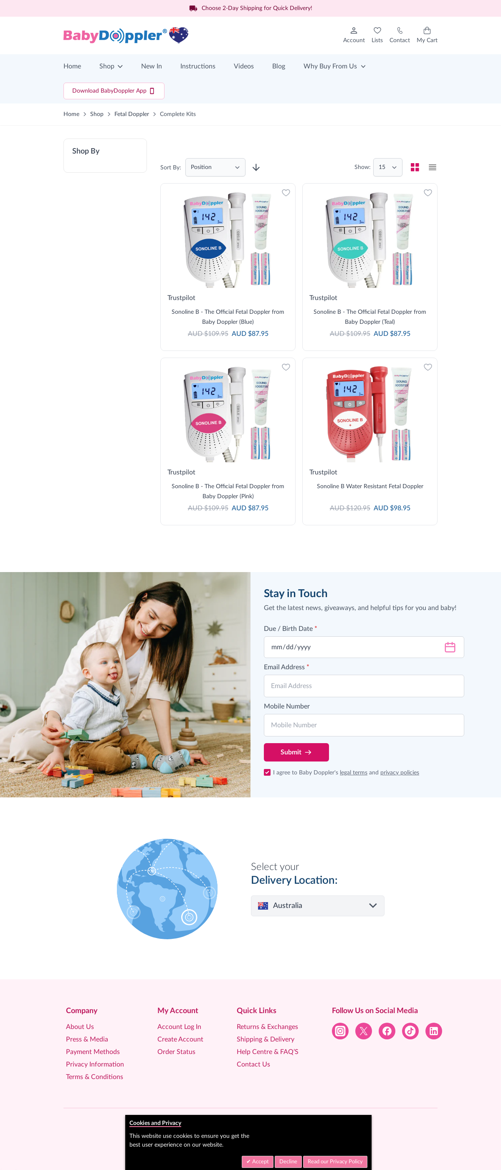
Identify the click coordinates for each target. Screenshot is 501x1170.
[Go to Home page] (126, 35)
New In (151, 66)
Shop (106, 66)
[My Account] (354, 35)
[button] (105, 155)
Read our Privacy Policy (335, 1162)
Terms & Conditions (94, 1077)
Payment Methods (93, 1052)
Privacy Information (95, 1064)
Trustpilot (181, 298)
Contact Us (253, 1064)
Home (72, 66)
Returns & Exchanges (267, 1027)
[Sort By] (215, 167)
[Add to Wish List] (286, 193)
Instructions (197, 66)
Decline (288, 1162)
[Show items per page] (387, 167)
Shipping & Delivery (265, 1039)
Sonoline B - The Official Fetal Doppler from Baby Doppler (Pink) (228, 491)
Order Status (176, 1052)
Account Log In (179, 1027)
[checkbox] (415, 167)
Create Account (180, 1039)
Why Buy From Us (330, 66)
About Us (80, 1027)
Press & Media (87, 1039)
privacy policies (399, 773)
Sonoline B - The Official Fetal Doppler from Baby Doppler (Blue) (228, 317)
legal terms (353, 773)
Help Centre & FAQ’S (268, 1052)
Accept (260, 1162)
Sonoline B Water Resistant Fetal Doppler (370, 486)
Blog (278, 66)
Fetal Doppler (131, 114)
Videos (244, 66)
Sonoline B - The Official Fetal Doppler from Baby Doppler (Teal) (370, 317)
